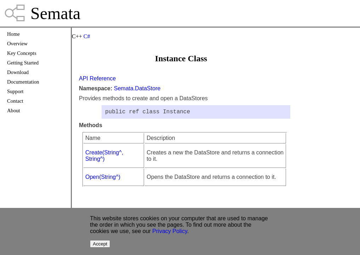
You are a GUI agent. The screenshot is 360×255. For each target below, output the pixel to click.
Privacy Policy (169, 231)
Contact (15, 101)
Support (15, 91)
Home (13, 34)
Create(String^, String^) (104, 157)
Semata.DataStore (137, 88)
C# (87, 36)
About (13, 110)
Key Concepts (21, 53)
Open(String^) (102, 178)
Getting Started (23, 63)
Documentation (23, 82)
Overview (17, 43)
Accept (100, 243)
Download (18, 72)
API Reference (97, 78)
